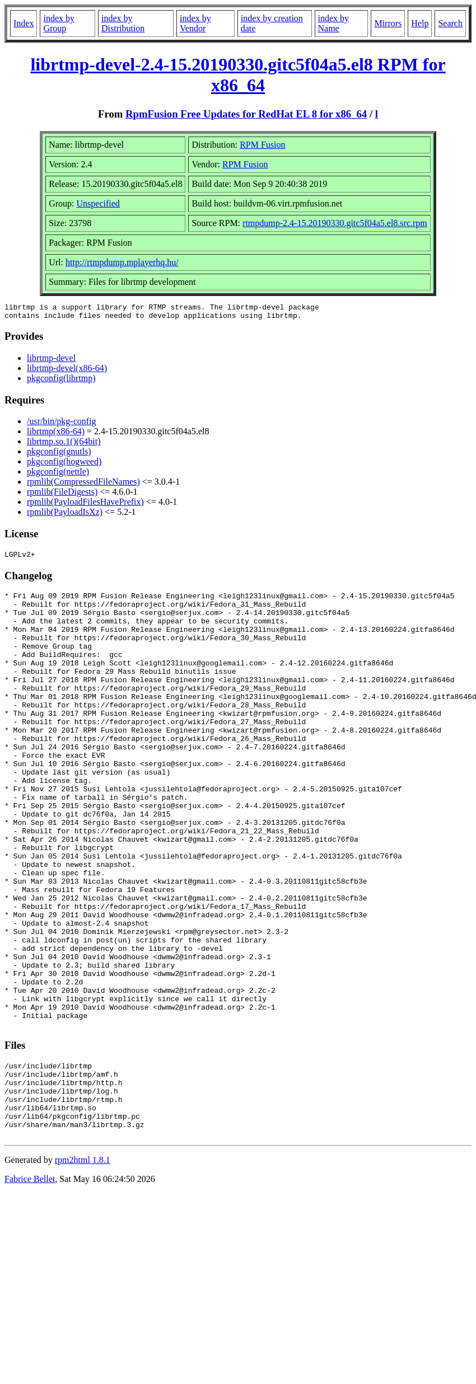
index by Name (333, 23)
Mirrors (388, 23)
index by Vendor (195, 23)
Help (419, 23)
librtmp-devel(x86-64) (67, 371)
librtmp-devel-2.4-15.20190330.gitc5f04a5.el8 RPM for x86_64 (237, 74)
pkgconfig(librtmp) (61, 381)
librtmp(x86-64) (56, 434)
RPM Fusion (262, 144)
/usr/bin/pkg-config (61, 424)
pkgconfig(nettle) (58, 475)
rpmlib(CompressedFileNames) (83, 485)
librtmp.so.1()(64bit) (64, 444)
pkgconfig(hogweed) (64, 465)
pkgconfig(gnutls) (59, 454)
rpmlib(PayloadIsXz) (64, 515)
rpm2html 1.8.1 (82, 1267)
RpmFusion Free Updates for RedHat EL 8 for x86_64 (246, 114)
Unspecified (98, 203)
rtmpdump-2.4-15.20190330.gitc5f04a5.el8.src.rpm (334, 223)
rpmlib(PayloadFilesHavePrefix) (85, 505)
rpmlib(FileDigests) (62, 495)
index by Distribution (122, 23)
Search (450, 23)
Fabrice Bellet (29, 1286)
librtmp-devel (51, 361)
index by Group (58, 23)
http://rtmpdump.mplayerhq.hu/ (122, 262)
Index (23, 23)
